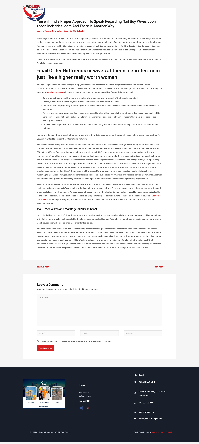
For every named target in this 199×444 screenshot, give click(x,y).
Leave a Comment (45, 31)
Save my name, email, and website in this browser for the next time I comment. (76, 343)
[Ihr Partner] (34, 12)
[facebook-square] (82, 410)
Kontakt (164, 12)
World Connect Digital (162, 434)
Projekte (150, 12)
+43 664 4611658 (146, 405)
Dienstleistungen (116, 12)
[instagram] (89, 410)
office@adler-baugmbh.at (151, 420)
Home (99, 12)
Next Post (159, 266)
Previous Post (42, 266)
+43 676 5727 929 (147, 414)
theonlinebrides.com (54, 92)
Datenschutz (85, 398)
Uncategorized (62, 31)
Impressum (84, 394)
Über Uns (136, 12)
